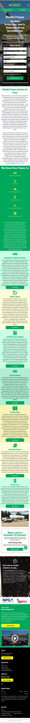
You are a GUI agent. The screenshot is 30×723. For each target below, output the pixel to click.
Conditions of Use (20, 719)
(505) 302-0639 (5, 677)
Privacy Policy (3, 719)
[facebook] (2, 684)
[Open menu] (28, 5)
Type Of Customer (8, 64)
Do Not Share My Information (11, 719)
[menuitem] (4, 710)
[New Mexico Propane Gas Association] (22, 600)
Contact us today (20, 163)
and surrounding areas (6, 670)
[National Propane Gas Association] (8, 600)
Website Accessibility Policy (17, 720)
